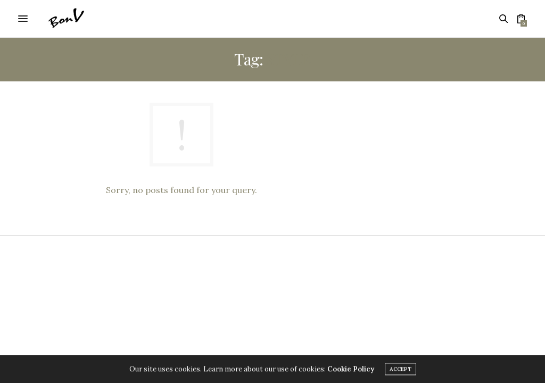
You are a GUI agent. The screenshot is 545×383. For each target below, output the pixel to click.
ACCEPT (400, 370)
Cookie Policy (350, 370)
